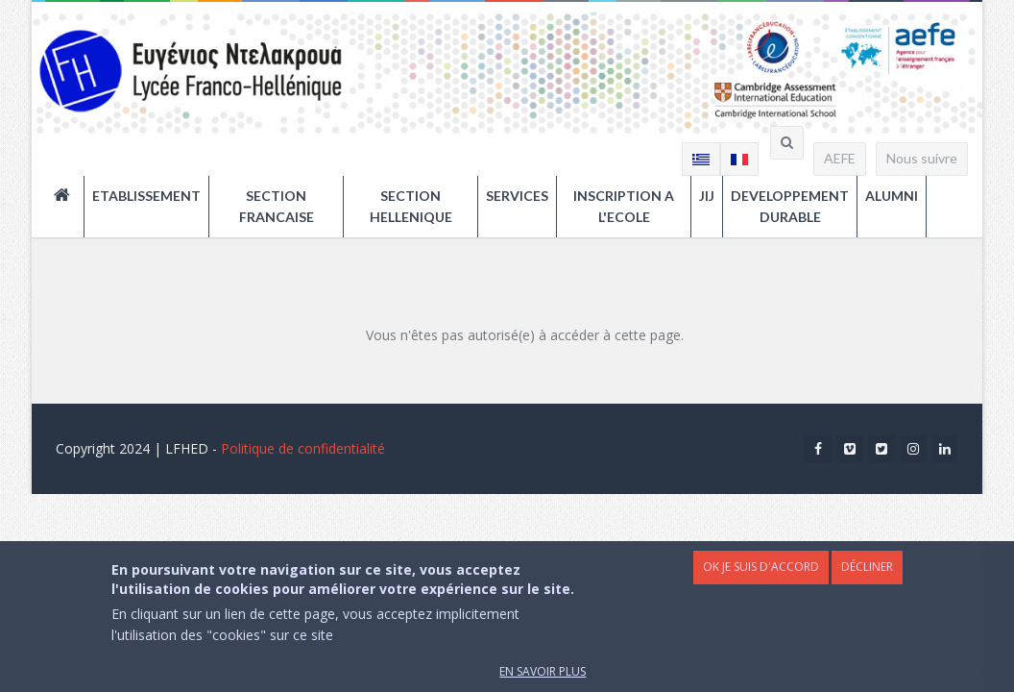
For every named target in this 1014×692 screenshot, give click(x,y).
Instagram (913, 452)
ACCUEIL (69, 195)
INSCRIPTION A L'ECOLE (623, 206)
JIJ (706, 195)
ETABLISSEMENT (146, 195)
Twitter (881, 452)
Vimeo (849, 452)
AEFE (840, 158)
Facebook (818, 452)
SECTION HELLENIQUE (411, 206)
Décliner (867, 581)
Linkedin (944, 452)
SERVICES (517, 195)
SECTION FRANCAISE (276, 206)
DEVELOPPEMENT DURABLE (790, 206)
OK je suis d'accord (761, 581)
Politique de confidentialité (303, 448)
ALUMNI (891, 195)
